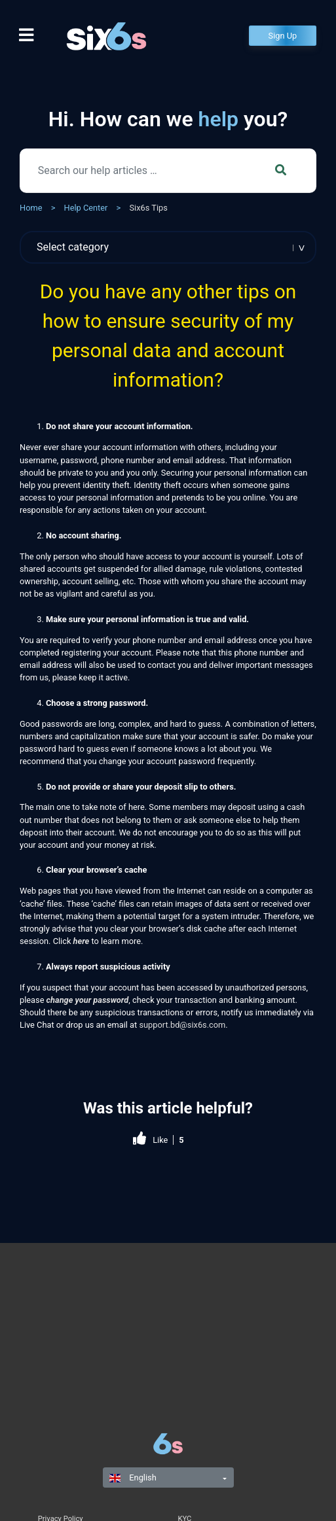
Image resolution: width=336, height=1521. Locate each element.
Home (31, 208)
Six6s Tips (148, 208)
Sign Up (283, 36)
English (133, 1477)
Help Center (86, 208)
